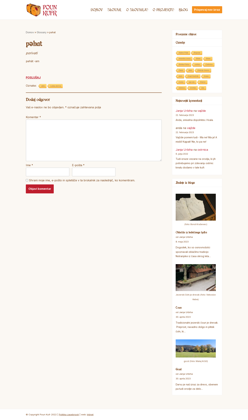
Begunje (197, 53)
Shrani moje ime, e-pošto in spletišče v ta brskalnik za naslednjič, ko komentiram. (82, 180)
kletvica (182, 88)
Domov (97, 9)
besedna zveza (184, 59)
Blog (183, 9)
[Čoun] (196, 283)
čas (203, 88)
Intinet (90, 414)
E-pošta (78, 165)
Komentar (33, 117)
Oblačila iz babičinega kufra (191, 232)
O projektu (163, 9)
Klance (203, 82)
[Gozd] (196, 351)
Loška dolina (55, 86)
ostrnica (203, 149)
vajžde (202, 110)
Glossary (41, 32)
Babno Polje (183, 53)
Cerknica (209, 64)
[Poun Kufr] (42, 9)
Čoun (179, 307)
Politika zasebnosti (69, 414)
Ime (29, 165)
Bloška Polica (184, 64)
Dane (181, 70)
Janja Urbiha (184, 110)
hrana (206, 76)
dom (180, 76)
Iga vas (192, 82)
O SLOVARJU (137, 9)
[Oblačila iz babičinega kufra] (196, 210)
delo (43, 86)
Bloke (198, 59)
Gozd (179, 369)
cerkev (197, 64)
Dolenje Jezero (203, 70)
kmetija (193, 88)
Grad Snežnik (193, 76)
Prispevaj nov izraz (207, 9)
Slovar (114, 9)
